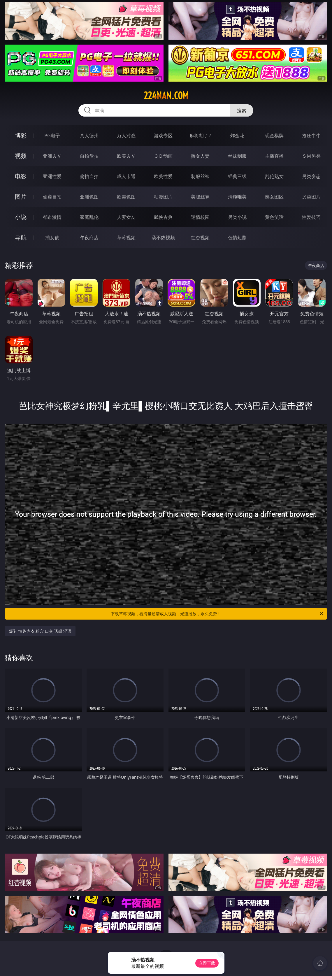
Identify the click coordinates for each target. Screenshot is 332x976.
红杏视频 (200, 237)
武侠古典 (163, 217)
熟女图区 (274, 197)
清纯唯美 (237, 197)
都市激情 (52, 217)
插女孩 (52, 237)
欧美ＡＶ (126, 156)
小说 (21, 217)
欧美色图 (126, 197)
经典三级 (237, 176)
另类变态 (311, 176)
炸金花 (237, 135)
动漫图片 (163, 197)
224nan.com (166, 95)
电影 (21, 176)
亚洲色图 (89, 197)
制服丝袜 (200, 176)
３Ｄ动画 (163, 156)
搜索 (241, 110)
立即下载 (207, 963)
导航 (21, 237)
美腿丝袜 (200, 197)
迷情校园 (200, 217)
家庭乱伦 (89, 217)
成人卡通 (126, 176)
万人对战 (126, 135)
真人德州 (89, 135)
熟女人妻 (200, 156)
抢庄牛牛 (311, 135)
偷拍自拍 (89, 176)
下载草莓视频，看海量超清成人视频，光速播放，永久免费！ (217, 613)
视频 (21, 156)
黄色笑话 (274, 217)
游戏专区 (163, 135)
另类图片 (311, 197)
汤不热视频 (163, 237)
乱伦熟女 (274, 176)
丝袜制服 (237, 156)
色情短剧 (237, 237)
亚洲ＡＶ (52, 156)
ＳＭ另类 (311, 156)
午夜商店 (89, 237)
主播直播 (274, 156)
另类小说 (237, 217)
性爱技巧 (311, 217)
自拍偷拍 (89, 156)
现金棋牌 (274, 135)
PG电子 (52, 135)
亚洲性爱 (52, 176)
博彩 (21, 135)
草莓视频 (126, 237)
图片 (21, 197)
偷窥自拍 (52, 197)
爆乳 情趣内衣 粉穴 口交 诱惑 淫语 (40, 631)
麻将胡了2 (200, 135)
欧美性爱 (163, 176)
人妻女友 (126, 217)
